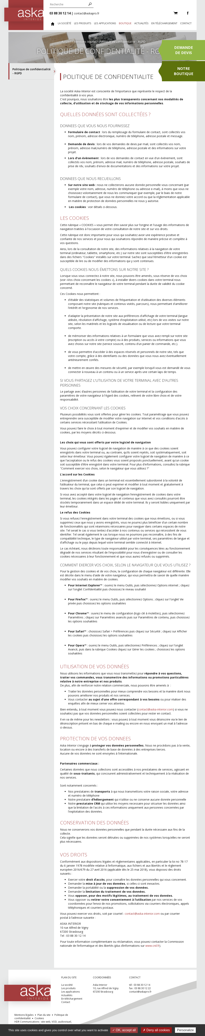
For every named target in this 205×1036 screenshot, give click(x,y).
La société (64, 23)
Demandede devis (183, 50)
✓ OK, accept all (124, 1030)
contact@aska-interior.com (155, 709)
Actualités (141, 23)
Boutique (125, 23)
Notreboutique (183, 71)
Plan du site (43, 1015)
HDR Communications (43, 1023)
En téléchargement (164, 23)
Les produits (82, 23)
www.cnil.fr (152, 946)
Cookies (39, 1018)
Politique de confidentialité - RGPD (31, 71)
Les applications (105, 23)
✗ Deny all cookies (156, 1030)
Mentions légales (84, 41)
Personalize (185, 1030)
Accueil (66, 41)
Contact (186, 23)
